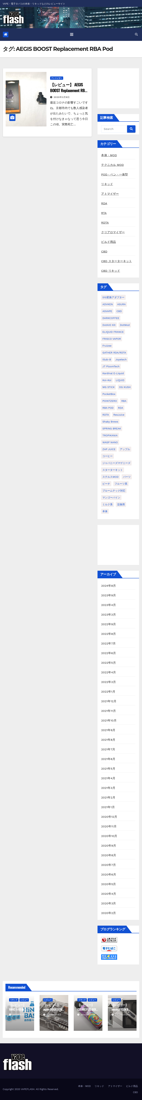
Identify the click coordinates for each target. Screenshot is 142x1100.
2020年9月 (108, 845)
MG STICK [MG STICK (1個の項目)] (108, 387)
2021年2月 (108, 797)
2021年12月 (108, 701)
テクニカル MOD (112, 165)
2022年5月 (108, 662)
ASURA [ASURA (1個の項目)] (121, 304)
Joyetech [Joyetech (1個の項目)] (121, 359)
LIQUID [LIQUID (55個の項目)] (120, 380)
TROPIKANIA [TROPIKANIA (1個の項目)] (109, 435)
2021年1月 (108, 807)
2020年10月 (109, 836)
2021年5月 (108, 768)
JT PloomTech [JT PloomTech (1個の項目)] (110, 366)
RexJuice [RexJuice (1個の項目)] (118, 414)
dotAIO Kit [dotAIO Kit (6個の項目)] (108, 324)
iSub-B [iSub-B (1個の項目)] (106, 359)
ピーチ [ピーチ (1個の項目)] (106, 483)
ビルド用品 (108, 242)
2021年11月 (108, 711)
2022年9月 (108, 624)
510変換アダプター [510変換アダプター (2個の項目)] (113, 297)
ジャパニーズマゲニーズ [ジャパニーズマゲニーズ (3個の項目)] (116, 463)
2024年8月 (108, 585)
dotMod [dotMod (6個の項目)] (124, 324)
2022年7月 (108, 643)
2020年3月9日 (62, 97)
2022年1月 (108, 691)
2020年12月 (109, 816)
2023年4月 (108, 605)
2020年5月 (108, 884)
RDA (104, 203)
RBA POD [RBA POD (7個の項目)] (107, 407)
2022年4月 (108, 672)
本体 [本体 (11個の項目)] (104, 511)
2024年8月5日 (20, 1015)
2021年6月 (108, 759)
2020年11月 (109, 826)
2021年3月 (108, 788)
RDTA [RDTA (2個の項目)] (105, 414)
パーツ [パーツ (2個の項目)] (127, 476)
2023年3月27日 (123, 1015)
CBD (104, 251)
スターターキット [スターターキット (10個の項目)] (112, 469)
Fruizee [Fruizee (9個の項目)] (106, 345)
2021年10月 (109, 720)
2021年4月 (108, 778)
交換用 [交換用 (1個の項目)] (121, 504)
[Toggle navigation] (72, 34)
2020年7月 (108, 865)
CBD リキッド (110, 270)
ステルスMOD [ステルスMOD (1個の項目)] (110, 476)
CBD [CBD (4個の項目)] (119, 311)
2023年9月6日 (54, 1015)
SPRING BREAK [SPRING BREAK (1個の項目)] (111, 428)
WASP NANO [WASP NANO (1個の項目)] (110, 442)
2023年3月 (108, 614)
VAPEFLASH (28, 1089)
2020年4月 (108, 893)
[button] (136, 34)
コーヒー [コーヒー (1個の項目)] (107, 456)
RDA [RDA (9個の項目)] (120, 407)
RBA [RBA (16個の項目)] (123, 400)
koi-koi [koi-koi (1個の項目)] (106, 380)
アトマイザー (56, 78)
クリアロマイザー (113, 232)
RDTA (105, 222)
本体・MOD (109, 155)
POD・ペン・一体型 (114, 174)
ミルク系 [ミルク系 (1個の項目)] (107, 504)
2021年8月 (108, 739)
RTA (104, 213)
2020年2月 (108, 913)
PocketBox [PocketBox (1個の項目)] (108, 394)
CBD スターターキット (116, 261)
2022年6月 (108, 653)
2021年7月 (108, 749)
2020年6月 (108, 874)
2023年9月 (108, 595)
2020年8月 (108, 855)
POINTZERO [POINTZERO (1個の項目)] (109, 400)
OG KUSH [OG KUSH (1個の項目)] (125, 387)
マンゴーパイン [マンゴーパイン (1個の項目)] (111, 497)
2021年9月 (108, 730)
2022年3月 (108, 682)
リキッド (107, 184)
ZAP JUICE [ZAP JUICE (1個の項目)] (108, 449)
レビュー (24, 1000)
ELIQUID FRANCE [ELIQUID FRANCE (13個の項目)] (113, 331)
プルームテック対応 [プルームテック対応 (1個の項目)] (113, 490)
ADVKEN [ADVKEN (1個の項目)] (107, 304)
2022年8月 (108, 634)
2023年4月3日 (88, 1015)
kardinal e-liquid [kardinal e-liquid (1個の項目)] (113, 373)
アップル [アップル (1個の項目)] (125, 449)
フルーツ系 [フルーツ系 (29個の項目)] (121, 483)
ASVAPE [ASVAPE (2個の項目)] (107, 311)
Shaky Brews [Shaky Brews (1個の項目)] (110, 421)
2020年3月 (108, 903)
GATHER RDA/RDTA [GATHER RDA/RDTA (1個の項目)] (114, 352)
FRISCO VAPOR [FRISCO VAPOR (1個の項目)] (111, 338)
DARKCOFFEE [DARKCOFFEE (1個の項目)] (110, 318)
